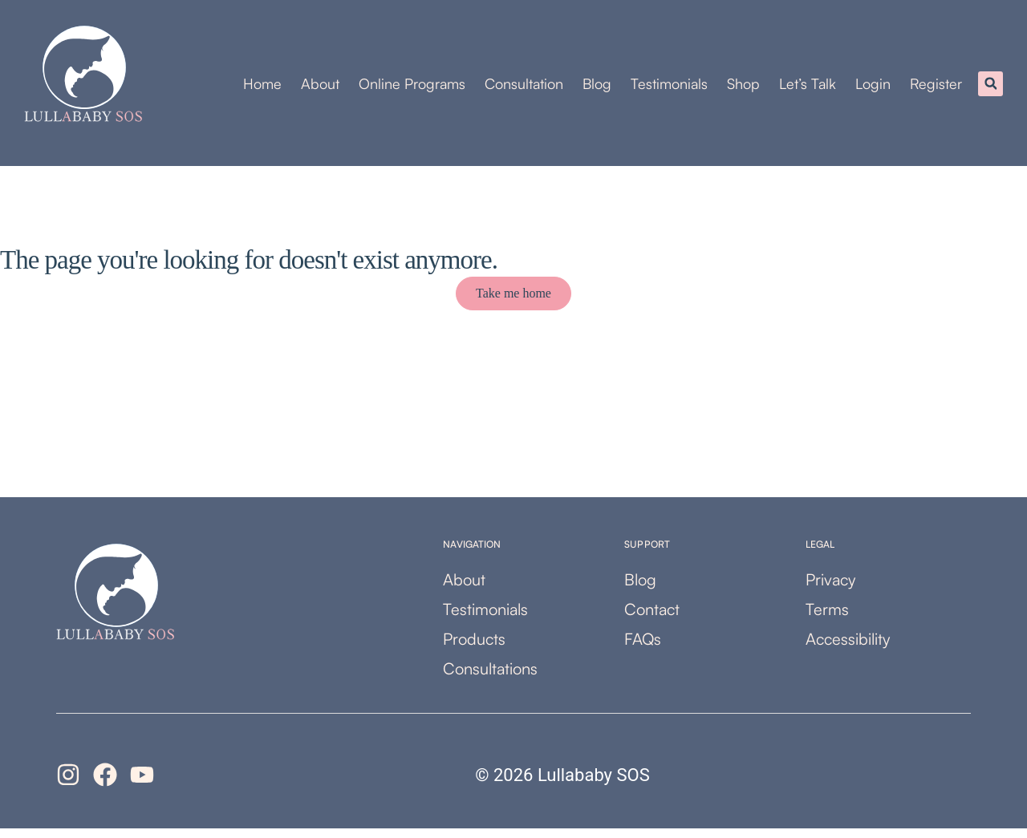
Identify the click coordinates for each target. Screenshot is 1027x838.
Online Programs (412, 88)
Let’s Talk (807, 88)
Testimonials (669, 88)
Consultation (524, 88)
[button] (990, 88)
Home (262, 88)
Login (873, 88)
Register (936, 88)
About (320, 88)
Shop (743, 88)
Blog (597, 88)
